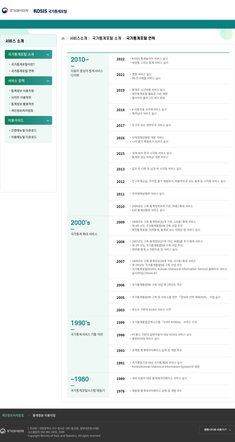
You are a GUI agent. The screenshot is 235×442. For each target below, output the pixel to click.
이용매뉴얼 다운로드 (24, 137)
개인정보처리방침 (22, 110)
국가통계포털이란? (23, 64)
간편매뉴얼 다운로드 (24, 130)
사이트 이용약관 (21, 97)
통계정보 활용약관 (22, 104)
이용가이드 (16, 120)
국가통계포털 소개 (21, 54)
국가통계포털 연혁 (22, 71)
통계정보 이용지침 (22, 90)
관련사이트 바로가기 (215, 429)
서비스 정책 (16, 80)
